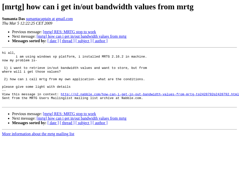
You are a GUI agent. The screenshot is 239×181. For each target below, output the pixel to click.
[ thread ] (67, 41)
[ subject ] (84, 41)
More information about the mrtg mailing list (38, 144)
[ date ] (53, 41)
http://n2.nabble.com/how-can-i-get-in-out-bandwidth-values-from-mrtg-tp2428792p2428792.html (150, 103)
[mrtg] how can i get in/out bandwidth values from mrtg (82, 36)
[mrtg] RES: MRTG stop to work (69, 32)
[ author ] (100, 41)
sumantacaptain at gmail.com (49, 19)
